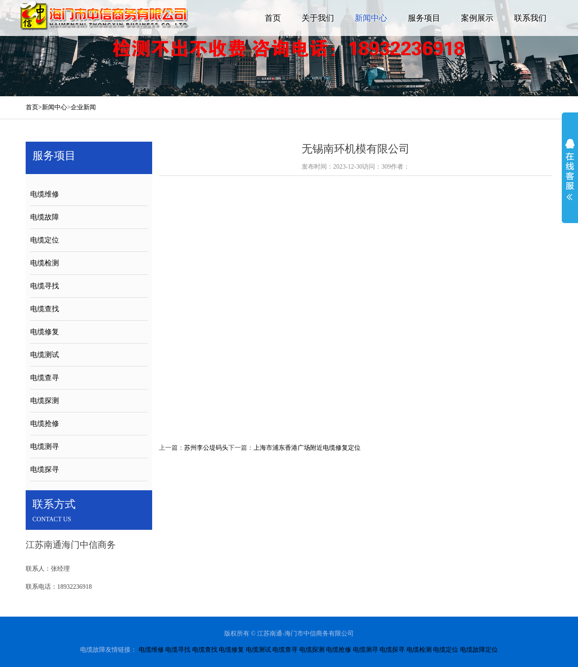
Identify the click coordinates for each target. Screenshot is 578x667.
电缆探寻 (44, 469)
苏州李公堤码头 (206, 447)
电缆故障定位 (479, 649)
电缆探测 (44, 400)
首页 (273, 17)
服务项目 (424, 17)
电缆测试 (44, 354)
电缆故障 (44, 217)
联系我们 (530, 17)
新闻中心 (371, 17)
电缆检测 (44, 263)
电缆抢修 (44, 423)
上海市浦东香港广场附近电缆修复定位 (307, 447)
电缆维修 (44, 194)
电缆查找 (44, 309)
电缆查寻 (44, 377)
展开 (570, 169)
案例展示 (477, 17)
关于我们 (318, 17)
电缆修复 (44, 332)
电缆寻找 (44, 286)
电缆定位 (44, 240)
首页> (34, 107)
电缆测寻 (44, 446)
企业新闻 (83, 107)
